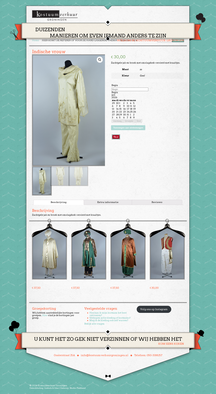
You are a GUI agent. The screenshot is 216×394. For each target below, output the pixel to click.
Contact (155, 26)
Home (83, 26)
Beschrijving (58, 202)
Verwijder (129, 121)
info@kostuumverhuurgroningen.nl (104, 354)
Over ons (139, 26)
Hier (44, 315)
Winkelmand (174, 26)
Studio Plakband (78, 387)
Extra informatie (107, 202)
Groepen (124, 26)
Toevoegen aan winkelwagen (128, 127)
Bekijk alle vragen (94, 323)
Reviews (157, 202)
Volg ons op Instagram (154, 309)
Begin (115, 85)
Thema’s (96, 26)
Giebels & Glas (51, 387)
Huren (110, 26)
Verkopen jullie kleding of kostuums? (110, 317)
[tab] (58, 202)
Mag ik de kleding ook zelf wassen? (108, 320)
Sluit (138, 121)
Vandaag (117, 121)
